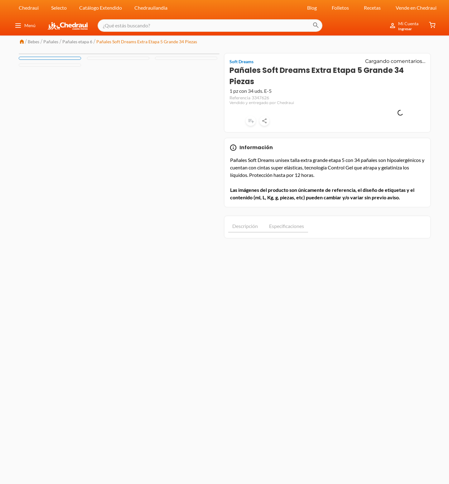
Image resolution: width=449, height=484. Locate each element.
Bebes (33, 41)
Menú (25, 25)
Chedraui (29, 8)
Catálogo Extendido (100, 8)
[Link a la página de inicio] (22, 42)
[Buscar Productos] (310, 25)
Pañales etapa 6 (77, 41)
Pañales (50, 41)
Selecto (59, 8)
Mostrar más (327, 206)
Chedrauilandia (150, 8)
